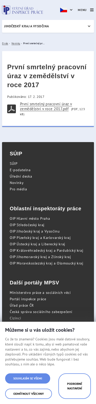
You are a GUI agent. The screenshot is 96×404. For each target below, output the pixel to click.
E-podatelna (20, 170)
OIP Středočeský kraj (27, 225)
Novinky (17, 182)
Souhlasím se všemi (27, 378)
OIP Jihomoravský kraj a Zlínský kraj (40, 257)
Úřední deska (21, 176)
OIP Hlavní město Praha (30, 218)
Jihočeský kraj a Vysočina (26, 26)
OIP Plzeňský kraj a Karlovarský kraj (40, 237)
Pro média (18, 189)
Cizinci (15, 318)
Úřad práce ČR (22, 305)
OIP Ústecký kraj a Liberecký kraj (37, 244)
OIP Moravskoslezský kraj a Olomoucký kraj (46, 263)
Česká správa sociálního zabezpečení (41, 311)
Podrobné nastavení (74, 386)
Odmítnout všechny (28, 394)
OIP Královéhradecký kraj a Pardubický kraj (46, 250)
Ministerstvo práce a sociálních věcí (40, 292)
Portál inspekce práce (28, 299)
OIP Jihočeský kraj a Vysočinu (35, 231)
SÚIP (13, 163)
